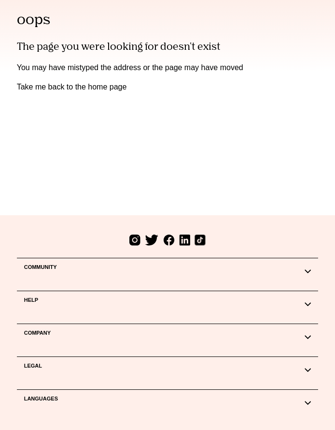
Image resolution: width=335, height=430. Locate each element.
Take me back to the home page (72, 87)
